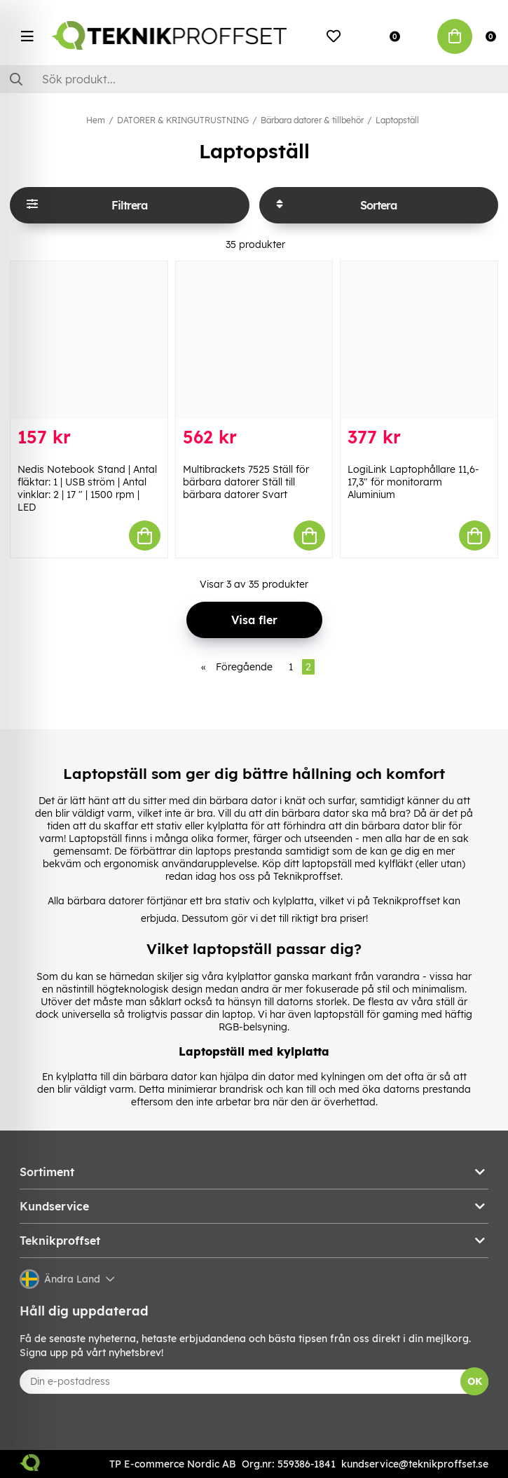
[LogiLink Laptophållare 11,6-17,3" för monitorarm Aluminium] (419, 340)
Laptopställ (397, 120)
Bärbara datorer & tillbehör (312, 120)
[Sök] (254, 79)
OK (474, 1381)
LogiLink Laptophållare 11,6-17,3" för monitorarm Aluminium (413, 482)
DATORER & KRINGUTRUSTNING (183, 120)
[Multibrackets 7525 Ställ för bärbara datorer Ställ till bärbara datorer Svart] (254, 340)
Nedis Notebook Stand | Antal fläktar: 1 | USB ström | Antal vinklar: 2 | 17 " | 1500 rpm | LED (87, 488)
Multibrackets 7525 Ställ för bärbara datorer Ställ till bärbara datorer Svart (246, 482)
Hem (95, 120)
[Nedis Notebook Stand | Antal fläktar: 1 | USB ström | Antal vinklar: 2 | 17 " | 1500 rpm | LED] (89, 340)
